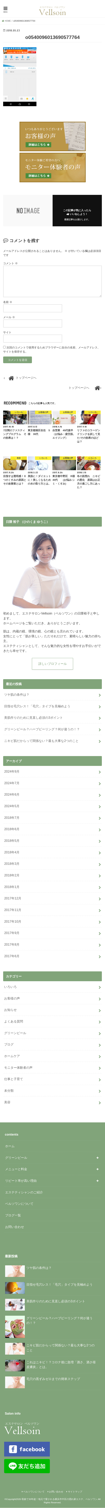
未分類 (9, 1091)
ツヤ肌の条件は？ (16, 694)
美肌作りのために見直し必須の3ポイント (33, 718)
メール (9, 317)
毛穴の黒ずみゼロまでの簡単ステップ (42, 1381)
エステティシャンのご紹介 (24, 1192)
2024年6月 (12, 795)
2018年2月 (12, 875)
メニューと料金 (16, 1169)
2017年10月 (12, 921)
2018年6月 (12, 829)
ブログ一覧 (13, 1215)
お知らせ (10, 1010)
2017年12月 (12, 898)
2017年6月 (12, 956)
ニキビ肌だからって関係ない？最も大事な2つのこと (41, 741)
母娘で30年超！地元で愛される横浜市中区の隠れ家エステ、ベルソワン (59, 1499)
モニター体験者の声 (18, 1068)
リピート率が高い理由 (21, 1181)
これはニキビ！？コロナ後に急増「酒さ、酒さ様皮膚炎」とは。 (50, 1366)
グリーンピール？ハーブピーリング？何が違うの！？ (42, 729)
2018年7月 (12, 818)
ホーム (10, 1146)
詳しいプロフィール (52, 664)
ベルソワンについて (19, 1204)
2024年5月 (12, 806)
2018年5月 (12, 841)
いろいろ (10, 987)
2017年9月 (12, 933)
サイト (7, 332)
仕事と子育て (13, 1079)
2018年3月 (12, 864)
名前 (7, 302)
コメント (10, 263)
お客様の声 (12, 998)
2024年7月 (12, 783)
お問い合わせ (14, 1227)
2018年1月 (12, 887)
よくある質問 (13, 1021)
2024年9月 (12, 772)
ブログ (9, 1044)
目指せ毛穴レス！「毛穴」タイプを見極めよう (37, 706)
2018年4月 (12, 852)
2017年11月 (12, 910)
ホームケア (12, 1056)
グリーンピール (15, 1033)
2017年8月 (12, 944)
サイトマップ (75, 1492)
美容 (7, 1102)
